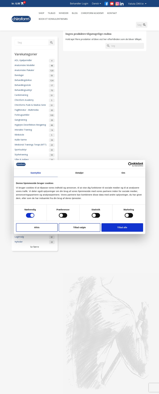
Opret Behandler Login (22, 378)
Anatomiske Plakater (35, 71)
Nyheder (63, 13)
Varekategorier (26, 54)
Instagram (117, 4)
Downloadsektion (20, 370)
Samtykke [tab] (36, 173)
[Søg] (35, 42)
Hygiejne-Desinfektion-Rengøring (35, 125)
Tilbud (51, 13)
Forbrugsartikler (35, 115)
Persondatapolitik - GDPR (59, 367)
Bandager (35, 76)
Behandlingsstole (35, 85)
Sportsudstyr (35, 150)
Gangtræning (35, 120)
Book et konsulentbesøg (53, 19)
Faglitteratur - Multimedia (35, 110)
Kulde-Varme (35, 140)
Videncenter (17, 367)
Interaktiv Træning (35, 130)
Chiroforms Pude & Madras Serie (35, 105)
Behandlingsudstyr (35, 90)
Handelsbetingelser (56, 370)
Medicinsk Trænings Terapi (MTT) (35, 145)
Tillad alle (122, 227)
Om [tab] (123, 173)
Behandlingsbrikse (35, 80)
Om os (50, 344)
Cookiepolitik (53, 378)
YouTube (112, 4)
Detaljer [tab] (79, 173)
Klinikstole (35, 135)
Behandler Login (79, 3)
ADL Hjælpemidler (35, 61)
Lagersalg (35, 237)
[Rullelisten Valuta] (141, 4)
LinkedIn (122, 3)
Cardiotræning (35, 95)
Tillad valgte (79, 227)
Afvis (37, 227)
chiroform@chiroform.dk (93, 362)
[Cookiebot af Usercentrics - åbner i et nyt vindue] (130, 164)
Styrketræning (35, 155)
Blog (75, 13)
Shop (41, 13)
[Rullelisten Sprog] (97, 4)
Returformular (53, 374)
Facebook (106, 3)
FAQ (49, 352)
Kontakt (112, 13)
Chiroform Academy (92, 13)
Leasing (15, 374)
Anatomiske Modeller (35, 66)
